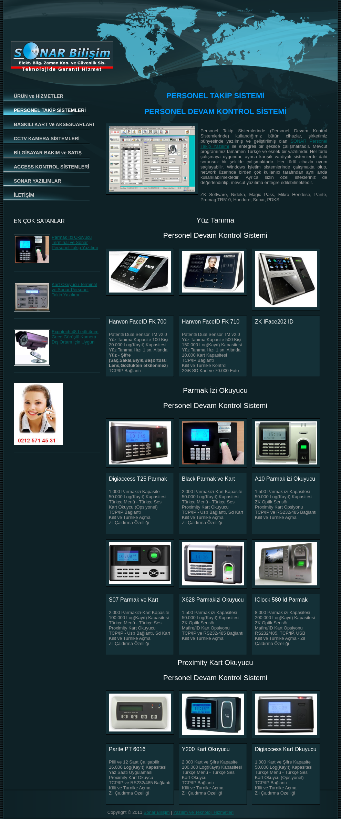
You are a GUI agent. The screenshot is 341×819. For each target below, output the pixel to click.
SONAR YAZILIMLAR (37, 181)
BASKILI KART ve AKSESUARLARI (54, 124)
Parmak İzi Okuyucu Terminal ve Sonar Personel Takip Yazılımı (75, 242)
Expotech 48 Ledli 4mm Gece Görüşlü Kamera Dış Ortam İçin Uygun (75, 337)
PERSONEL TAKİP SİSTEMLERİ (50, 110)
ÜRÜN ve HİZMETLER (38, 96)
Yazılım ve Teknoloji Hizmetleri (203, 812)
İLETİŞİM (24, 195)
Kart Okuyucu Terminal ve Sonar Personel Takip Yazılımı (74, 289)
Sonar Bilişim (157, 812)
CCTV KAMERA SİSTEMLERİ (47, 138)
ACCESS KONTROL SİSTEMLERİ (51, 167)
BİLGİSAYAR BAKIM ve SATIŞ (48, 152)
